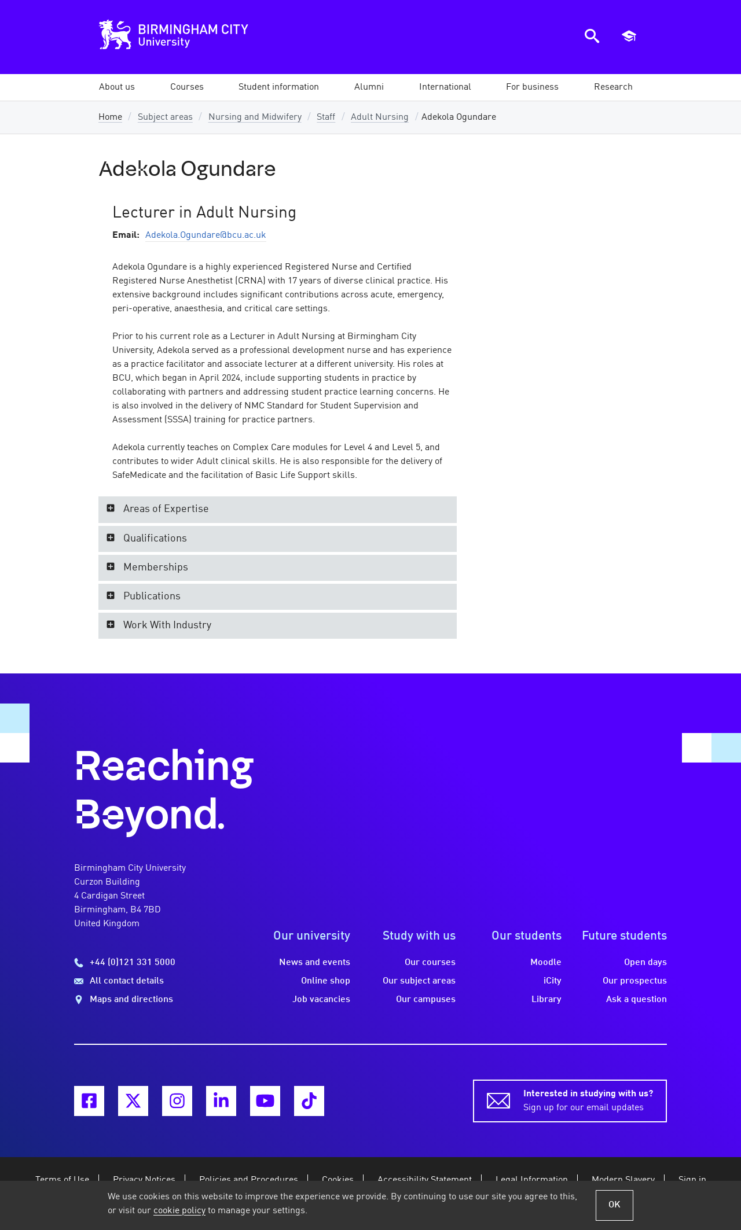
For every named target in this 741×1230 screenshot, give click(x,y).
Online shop (325, 981)
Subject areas (165, 117)
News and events (314, 962)
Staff (326, 117)
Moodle (546, 962)
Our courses (430, 962)
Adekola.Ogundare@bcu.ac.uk (205, 235)
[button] (117, 87)
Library (546, 999)
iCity (553, 981)
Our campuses (426, 999)
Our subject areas (419, 981)
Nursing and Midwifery (255, 117)
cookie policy (179, 1211)
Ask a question (636, 999)
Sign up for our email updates (588, 1100)
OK (614, 1205)
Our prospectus (635, 981)
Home (110, 117)
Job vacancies (321, 999)
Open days (645, 962)
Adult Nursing (380, 117)
